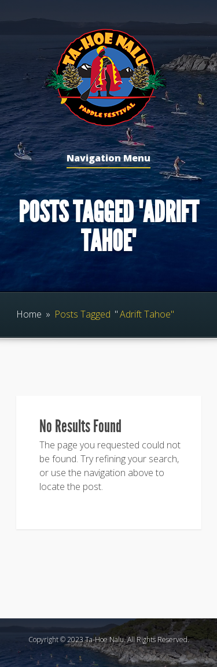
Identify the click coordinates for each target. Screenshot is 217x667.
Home (29, 314)
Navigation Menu (108, 158)
